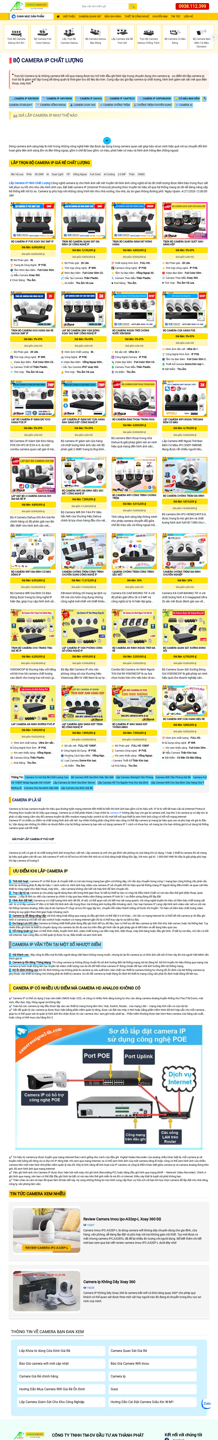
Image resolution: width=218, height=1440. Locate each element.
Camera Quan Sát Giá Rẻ (129, 1351)
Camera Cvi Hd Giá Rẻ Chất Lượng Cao (46, 777)
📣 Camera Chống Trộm (114, 105)
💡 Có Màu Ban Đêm (187, 98)
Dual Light (57, 174)
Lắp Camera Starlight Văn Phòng (134, 777)
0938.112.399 (192, 6)
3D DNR (39, 174)
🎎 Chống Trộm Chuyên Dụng (152, 105)
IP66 (29, 174)
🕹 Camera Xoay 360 (82, 105)
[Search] (104, 6)
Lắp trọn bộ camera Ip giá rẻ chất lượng (50, 163)
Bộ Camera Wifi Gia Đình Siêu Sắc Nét (92, 777)
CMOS (141, 174)
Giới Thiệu (69, 16)
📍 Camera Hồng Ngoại (51, 105)
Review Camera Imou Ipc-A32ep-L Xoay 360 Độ (122, 1219)
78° (68, 174)
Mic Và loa (17, 174)
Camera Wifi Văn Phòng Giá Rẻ (173, 777)
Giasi (114, 1389)
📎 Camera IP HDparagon (155, 98)
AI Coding (109, 174)
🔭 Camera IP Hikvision (57, 98)
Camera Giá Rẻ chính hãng (38, 1376)
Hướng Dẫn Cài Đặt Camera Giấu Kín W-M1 (142, 1402)
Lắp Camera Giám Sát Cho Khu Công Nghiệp (51, 1402)
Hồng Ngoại (80, 174)
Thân (132, 174)
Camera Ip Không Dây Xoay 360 (109, 1282)
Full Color (95, 174)
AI (48, 174)
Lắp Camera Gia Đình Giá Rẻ (76, 788)
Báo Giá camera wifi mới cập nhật (44, 1364)
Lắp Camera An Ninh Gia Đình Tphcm (74, 782)
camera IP (116, 812)
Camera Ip (118, 1376)
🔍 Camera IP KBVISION (25, 98)
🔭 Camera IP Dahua (89, 98)
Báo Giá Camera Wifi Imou (130, 1364)
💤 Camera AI (184, 105)
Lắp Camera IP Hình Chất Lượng (29, 183)
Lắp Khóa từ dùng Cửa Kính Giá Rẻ (44, 1351)
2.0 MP (122, 174)
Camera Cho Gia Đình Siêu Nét (41, 788)
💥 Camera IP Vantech (120, 98)
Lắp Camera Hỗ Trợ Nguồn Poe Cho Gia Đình (123, 782)
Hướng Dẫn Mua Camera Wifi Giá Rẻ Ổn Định (52, 1389)
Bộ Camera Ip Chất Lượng (48, 60)
